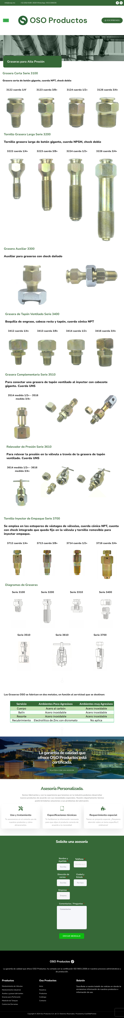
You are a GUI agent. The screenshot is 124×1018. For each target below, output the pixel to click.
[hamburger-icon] (6, 20)
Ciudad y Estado (80, 875)
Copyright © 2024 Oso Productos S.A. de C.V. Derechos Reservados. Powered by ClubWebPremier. (62, 1014)
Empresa (63, 890)
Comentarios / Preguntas (71, 903)
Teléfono (80, 859)
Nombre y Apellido (63, 860)
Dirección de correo (63, 875)
